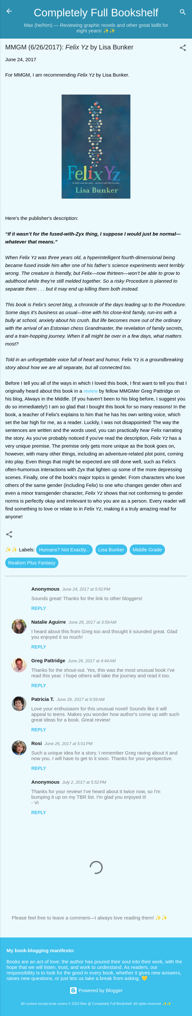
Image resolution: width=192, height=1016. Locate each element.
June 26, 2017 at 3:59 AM (92, 622)
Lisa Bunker (111, 549)
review (90, 391)
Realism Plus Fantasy (31, 562)
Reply (38, 608)
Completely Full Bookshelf (96, 13)
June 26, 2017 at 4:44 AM (92, 660)
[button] (183, 49)
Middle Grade (147, 549)
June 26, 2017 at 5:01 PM (69, 743)
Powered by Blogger (96, 990)
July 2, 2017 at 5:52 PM (84, 782)
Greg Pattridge (48, 660)
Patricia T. (42, 699)
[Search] (183, 13)
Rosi (36, 743)
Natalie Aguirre (48, 622)
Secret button (163, 978)
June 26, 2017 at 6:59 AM (81, 699)
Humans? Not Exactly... (64, 549)
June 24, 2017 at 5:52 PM (86, 589)
